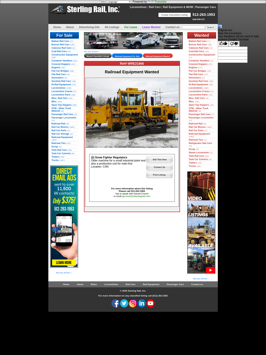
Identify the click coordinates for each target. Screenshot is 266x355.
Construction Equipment (65, 56)
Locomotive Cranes (64, 91)
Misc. (57, 101)
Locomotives (138, 7)
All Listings (112, 27)
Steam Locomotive (201, 152)
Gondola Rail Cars (64, 81)
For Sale (64, 35)
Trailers (58, 156)
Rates (94, 284)
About (70, 27)
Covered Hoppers (63, 64)
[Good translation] (223, 44)
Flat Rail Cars (61, 74)
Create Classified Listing (174, 15)
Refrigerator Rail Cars (200, 144)
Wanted (201, 35)
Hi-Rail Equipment (64, 84)
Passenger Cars (205, 7)
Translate (157, 1)
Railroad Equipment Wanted (158, 56)
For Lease (130, 27)
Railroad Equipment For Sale (127, 56)
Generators (60, 77)
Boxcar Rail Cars (63, 44)
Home (57, 27)
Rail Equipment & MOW (178, 7)
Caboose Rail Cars (63, 48)
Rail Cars (155, 7)
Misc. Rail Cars (62, 98)
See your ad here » (63, 273)
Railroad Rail (60, 123)
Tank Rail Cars (62, 150)
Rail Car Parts (61, 130)
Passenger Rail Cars (64, 114)
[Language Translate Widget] (115, 1)
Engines (58, 67)
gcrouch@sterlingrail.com (136, 196)
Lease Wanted (151, 27)
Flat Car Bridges (63, 71)
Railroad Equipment (62, 138)
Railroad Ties (61, 143)
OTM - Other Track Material (61, 109)
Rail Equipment (151, 284)
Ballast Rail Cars (62, 41)
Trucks (58, 160)
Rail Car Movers (63, 127)
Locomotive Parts (63, 94)
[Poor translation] (234, 44)
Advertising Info (89, 27)
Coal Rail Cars (61, 51)
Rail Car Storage (62, 134)
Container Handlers (64, 60)
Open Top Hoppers (64, 105)
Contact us (173, 27)
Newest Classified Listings (98, 56)
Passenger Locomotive (64, 118)
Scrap (57, 146)
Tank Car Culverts (63, 153)
